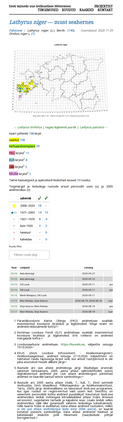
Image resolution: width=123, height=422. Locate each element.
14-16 (14, 300)
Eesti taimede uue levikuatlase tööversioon (40, 6)
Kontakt (105, 10)
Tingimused (48, 10)
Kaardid (86, 10)
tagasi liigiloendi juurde (60, 127)
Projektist (103, 6)
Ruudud (69, 10)
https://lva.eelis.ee (73, 344)
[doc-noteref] (24, 153)
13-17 (14, 311)
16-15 (14, 284)
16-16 (14, 273)
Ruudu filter (15, 246)
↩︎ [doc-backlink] (57, 326)
